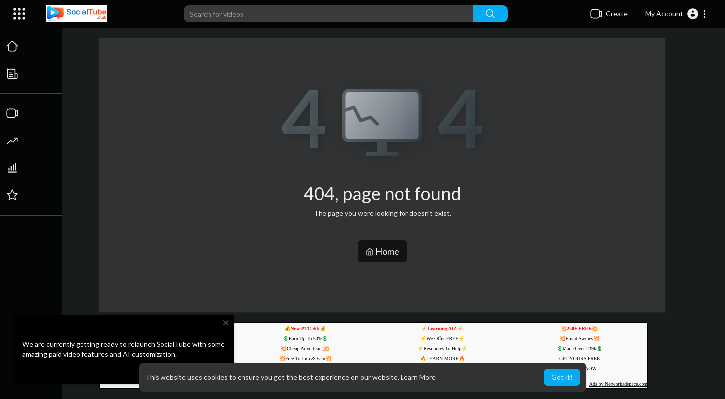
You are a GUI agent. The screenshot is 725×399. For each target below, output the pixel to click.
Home (382, 251)
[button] (676, 13)
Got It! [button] (562, 377)
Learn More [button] (418, 377)
